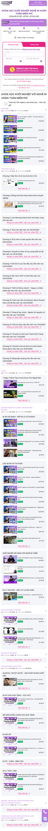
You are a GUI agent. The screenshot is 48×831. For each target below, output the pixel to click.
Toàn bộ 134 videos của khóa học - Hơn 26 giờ (27, 103)
